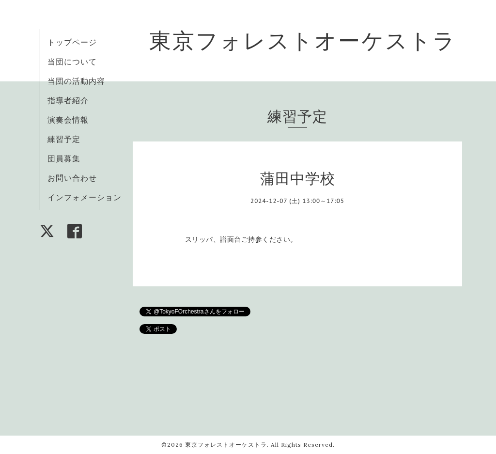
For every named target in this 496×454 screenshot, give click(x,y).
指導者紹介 (68, 100)
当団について (72, 61)
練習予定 (63, 139)
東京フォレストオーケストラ (302, 40)
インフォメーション (84, 197)
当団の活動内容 (76, 81)
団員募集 (63, 158)
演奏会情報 (68, 120)
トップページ (72, 42)
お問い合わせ (72, 178)
